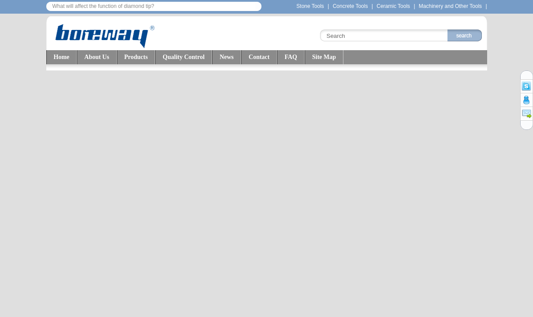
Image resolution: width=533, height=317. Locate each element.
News (227, 57)
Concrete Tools (350, 6)
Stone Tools (310, 6)
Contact (259, 57)
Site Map (324, 57)
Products (136, 57)
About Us (96, 57)
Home (62, 57)
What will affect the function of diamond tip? (103, 6)
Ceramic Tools (393, 6)
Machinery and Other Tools (450, 6)
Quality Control (184, 57)
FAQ (290, 57)
